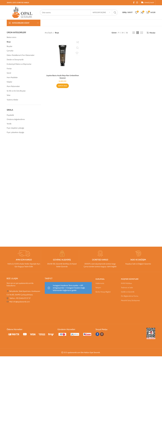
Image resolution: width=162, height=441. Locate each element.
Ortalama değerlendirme (16, 119)
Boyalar (9, 46)
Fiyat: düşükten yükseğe (15, 128)
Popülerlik (10, 115)
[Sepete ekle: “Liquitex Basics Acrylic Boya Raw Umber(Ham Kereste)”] (62, 86)
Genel (9, 73)
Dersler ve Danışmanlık (15, 59)
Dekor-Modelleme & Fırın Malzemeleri (20, 55)
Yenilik (9, 124)
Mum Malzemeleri (13, 86)
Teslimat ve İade (127, 287)
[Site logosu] (22, 12)
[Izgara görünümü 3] (137, 32)
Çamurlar (10, 51)
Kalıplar (9, 82)
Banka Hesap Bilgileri (103, 292)
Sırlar (8, 95)
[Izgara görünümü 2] (133, 32)
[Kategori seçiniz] (101, 12)
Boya (9, 42)
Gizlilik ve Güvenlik (127, 292)
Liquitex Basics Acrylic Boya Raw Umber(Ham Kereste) (62, 77)
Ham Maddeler (12, 77)
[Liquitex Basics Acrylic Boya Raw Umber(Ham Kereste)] (62, 55)
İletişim (98, 287)
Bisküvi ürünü (11, 37)
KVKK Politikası (126, 283)
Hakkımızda (100, 283)
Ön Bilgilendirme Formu (129, 296)
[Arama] (79, 12)
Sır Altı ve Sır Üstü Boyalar (16, 91)
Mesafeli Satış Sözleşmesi (130, 300)
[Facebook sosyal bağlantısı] (133, 3)
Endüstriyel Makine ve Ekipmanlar (19, 64)
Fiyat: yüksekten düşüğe (15, 132)
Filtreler (152, 33)
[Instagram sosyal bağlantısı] (137, 3)
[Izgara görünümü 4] (141, 32)
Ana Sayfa (48, 33)
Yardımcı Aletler (12, 100)
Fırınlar (9, 68)
